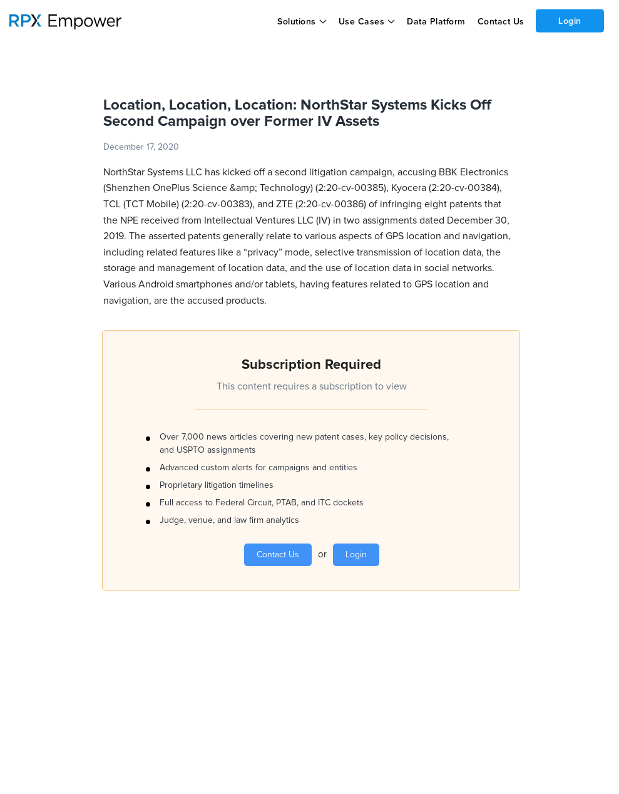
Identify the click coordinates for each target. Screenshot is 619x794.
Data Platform (436, 22)
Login (569, 20)
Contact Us (500, 22)
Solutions (296, 22)
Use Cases (362, 22)
